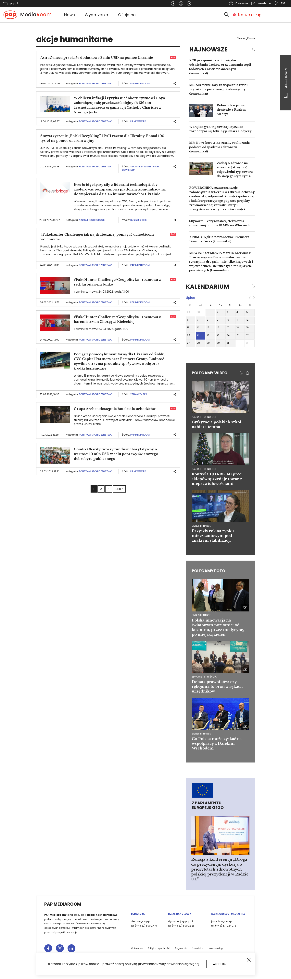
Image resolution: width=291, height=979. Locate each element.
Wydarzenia (96, 15)
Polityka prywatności (159, 948)
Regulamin (181, 948)
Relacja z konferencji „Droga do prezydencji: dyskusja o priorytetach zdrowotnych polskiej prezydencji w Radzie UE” (219, 869)
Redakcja (138, 914)
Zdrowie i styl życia (204, 676)
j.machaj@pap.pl (221, 921)
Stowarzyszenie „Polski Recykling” (141, 168)
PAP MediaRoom (140, 83)
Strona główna (246, 38)
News (69, 15)
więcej (194, 964)
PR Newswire (138, 121)
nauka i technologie (204, 417)
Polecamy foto (208, 571)
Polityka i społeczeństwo (95, 83)
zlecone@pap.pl (140, 921)
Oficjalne (127, 15)
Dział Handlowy (179, 914)
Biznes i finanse (201, 615)
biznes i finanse (201, 525)
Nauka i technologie (92, 220)
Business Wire (138, 220)
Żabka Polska (138, 394)
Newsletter (286, 83)
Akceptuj (219, 964)
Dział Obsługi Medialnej (228, 914)
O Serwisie (137, 948)
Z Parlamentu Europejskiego (208, 805)
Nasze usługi (250, 15)
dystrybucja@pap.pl (180, 921)
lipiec (190, 297)
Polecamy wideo (209, 373)
